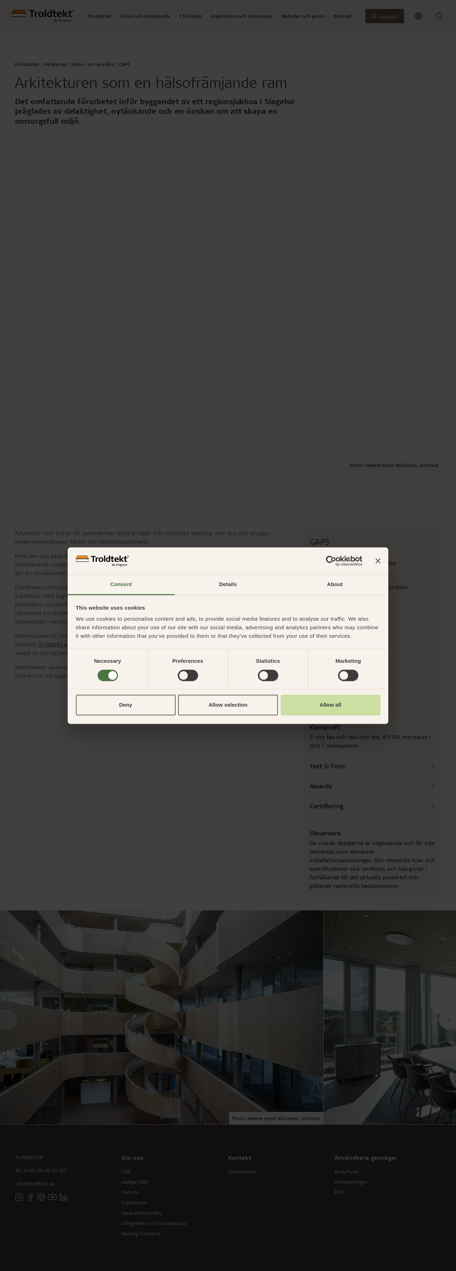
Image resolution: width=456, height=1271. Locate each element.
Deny (125, 705)
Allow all (330, 705)
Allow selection (227, 705)
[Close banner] (377, 560)
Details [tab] (228, 584)
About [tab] (335, 584)
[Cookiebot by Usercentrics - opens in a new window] (331, 560)
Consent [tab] (121, 584)
